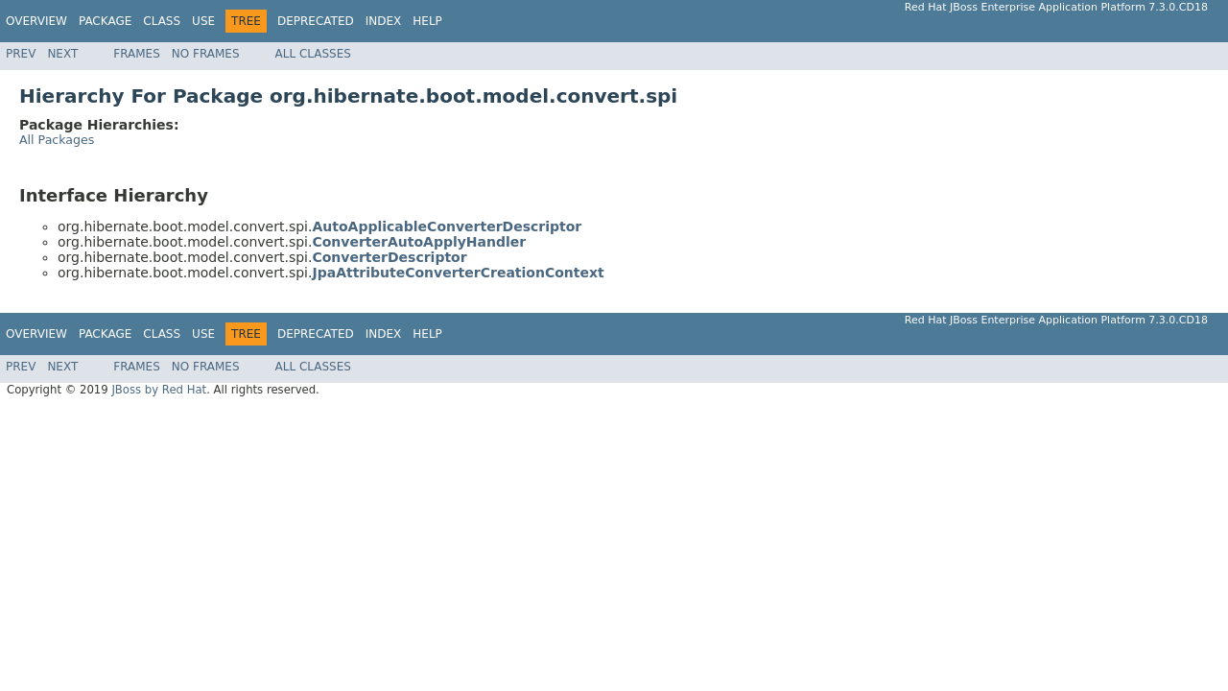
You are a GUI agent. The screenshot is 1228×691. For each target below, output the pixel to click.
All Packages (56, 139)
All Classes (313, 53)
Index (384, 21)
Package (105, 21)
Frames (136, 53)
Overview (36, 21)
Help (427, 21)
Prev (20, 53)
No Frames (206, 53)
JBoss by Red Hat (158, 389)
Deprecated (315, 21)
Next (62, 53)
